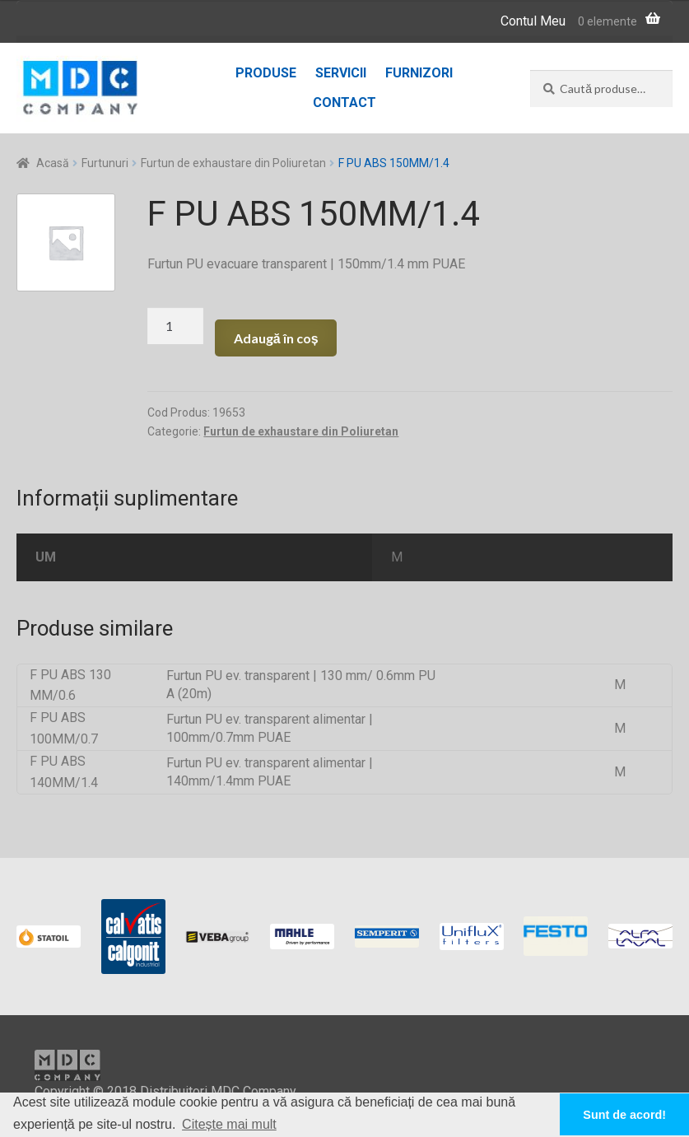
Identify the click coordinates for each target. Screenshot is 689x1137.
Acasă (52, 163)
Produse (265, 73)
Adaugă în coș (276, 338)
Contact (344, 102)
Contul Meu (533, 21)
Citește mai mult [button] (229, 1124)
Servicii (340, 73)
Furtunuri (104, 163)
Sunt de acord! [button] (624, 1114)
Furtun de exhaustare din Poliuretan (233, 163)
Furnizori (419, 73)
